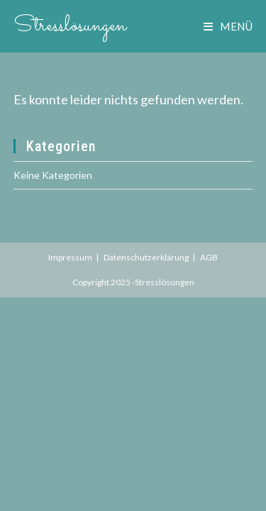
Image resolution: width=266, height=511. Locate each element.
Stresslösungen (69, 26)
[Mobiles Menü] (228, 26)
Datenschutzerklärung (146, 257)
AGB (209, 257)
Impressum (70, 257)
